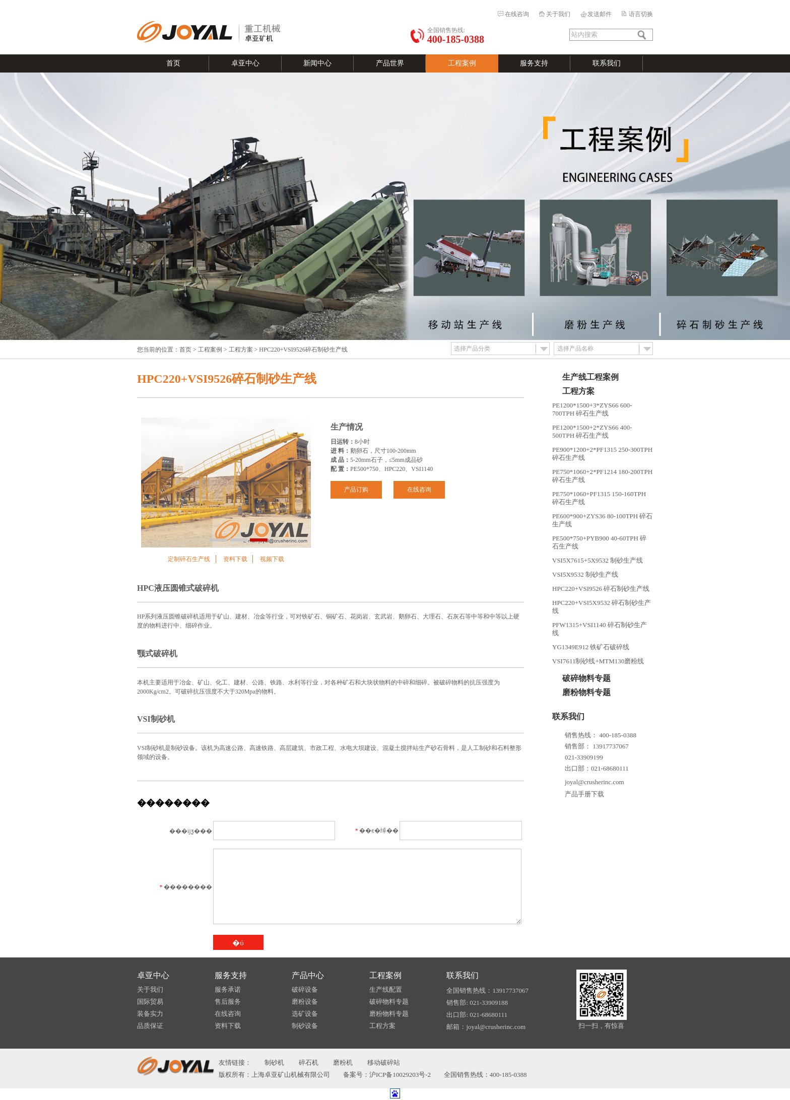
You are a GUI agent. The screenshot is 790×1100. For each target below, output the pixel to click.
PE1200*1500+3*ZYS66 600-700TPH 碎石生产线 (592, 409)
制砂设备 (305, 1025)
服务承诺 (228, 989)
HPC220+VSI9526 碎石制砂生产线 (600, 588)
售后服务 (228, 1001)
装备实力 (150, 1013)
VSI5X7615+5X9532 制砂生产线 (597, 560)
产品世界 (390, 63)
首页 (173, 63)
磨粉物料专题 (586, 692)
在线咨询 (517, 14)
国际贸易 (150, 1001)
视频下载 (272, 559)
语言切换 (641, 14)
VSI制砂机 (156, 719)
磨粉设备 (305, 1001)
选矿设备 (305, 1013)
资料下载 (235, 559)
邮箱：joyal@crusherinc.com (485, 1026)
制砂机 (274, 1062)
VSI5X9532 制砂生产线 (585, 574)
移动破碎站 (383, 1062)
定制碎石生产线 (189, 559)
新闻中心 (317, 63)
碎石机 (308, 1062)
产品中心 (308, 975)
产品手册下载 (584, 794)
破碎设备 (305, 989)
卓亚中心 (245, 63)
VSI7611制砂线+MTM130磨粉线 (598, 661)
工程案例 (462, 63)
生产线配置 (385, 989)
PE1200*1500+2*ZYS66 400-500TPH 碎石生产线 (592, 431)
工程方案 (241, 349)
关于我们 (558, 14)
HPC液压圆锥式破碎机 (178, 588)
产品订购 (356, 489)
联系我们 (606, 63)
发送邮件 (599, 14)
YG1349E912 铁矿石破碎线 (590, 647)
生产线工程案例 (590, 377)
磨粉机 (343, 1062)
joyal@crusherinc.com (594, 782)
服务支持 (534, 63)
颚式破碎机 (157, 653)
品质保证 (150, 1025)
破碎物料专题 (586, 678)
